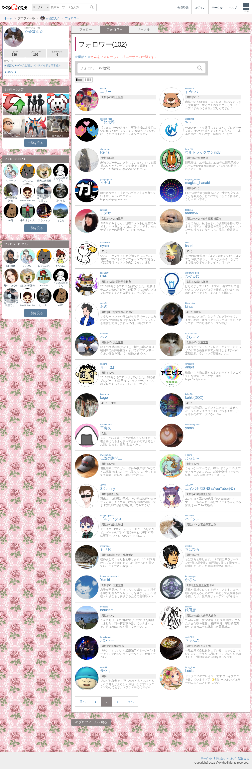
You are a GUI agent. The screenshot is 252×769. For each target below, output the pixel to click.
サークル (143, 29)
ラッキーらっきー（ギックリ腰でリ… (44, 198)
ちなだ (60, 220)
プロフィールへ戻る (92, 722)
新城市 (120, 645)
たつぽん (60, 266)
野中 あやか (11, 285)
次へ (131, 701)
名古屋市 (128, 312)
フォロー (85, 29)
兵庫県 (119, 342)
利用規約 (219, 758)
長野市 (127, 281)
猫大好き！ (58, 136)
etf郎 (10, 220)
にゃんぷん (28, 181)
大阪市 (205, 585)
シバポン (11, 181)
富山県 (204, 524)
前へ (82, 701)
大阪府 (204, 157)
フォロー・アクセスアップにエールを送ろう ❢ (35, 133)
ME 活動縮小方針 (10, 199)
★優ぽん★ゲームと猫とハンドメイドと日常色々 (32, 65)
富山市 (212, 524)
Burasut (44, 285)
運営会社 (243, 758)
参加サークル (57, 53)
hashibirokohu (27, 200)
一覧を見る (35, 143)
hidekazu (11, 266)
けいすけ (60, 200)
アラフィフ (44, 220)
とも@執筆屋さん (61, 179)
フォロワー (35, 53)
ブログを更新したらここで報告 (13, 112)
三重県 (112, 403)
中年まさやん (27, 220)
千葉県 (119, 97)
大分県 (204, 615)
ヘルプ (231, 758)
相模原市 (216, 218)
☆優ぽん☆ (83, 57)
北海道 (119, 524)
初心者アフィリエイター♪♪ (13, 134)
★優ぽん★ (10, 71)
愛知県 (119, 312)
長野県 (119, 281)
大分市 (212, 615)
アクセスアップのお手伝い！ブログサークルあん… (57, 111)
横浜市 (130, 554)
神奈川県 (205, 218)
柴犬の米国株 (44, 181)
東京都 (204, 342)
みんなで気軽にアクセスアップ (35, 112)
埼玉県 (119, 218)
